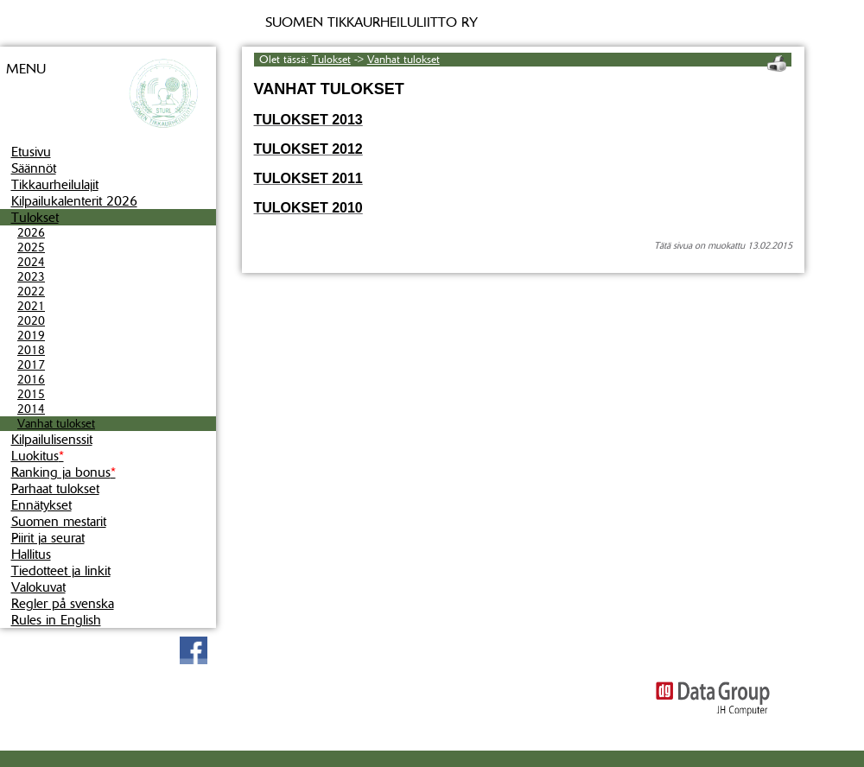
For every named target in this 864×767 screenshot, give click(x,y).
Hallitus (31, 554)
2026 (31, 232)
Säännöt (33, 168)
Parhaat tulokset (55, 488)
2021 (31, 306)
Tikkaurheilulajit (54, 184)
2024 (31, 262)
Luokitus (37, 455)
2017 (31, 365)
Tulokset (35, 217)
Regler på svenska (62, 603)
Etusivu (31, 151)
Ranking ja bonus (63, 472)
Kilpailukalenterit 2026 (74, 201)
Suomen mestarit (58, 521)
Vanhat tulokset (56, 423)
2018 (31, 350)
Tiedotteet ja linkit (61, 570)
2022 (31, 291)
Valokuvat (38, 587)
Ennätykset (41, 505)
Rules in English (56, 620)
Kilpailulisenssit (51, 439)
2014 (31, 409)
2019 (31, 335)
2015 (31, 394)
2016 (31, 379)
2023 (31, 276)
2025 (31, 247)
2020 (31, 321)
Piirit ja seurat (48, 537)
